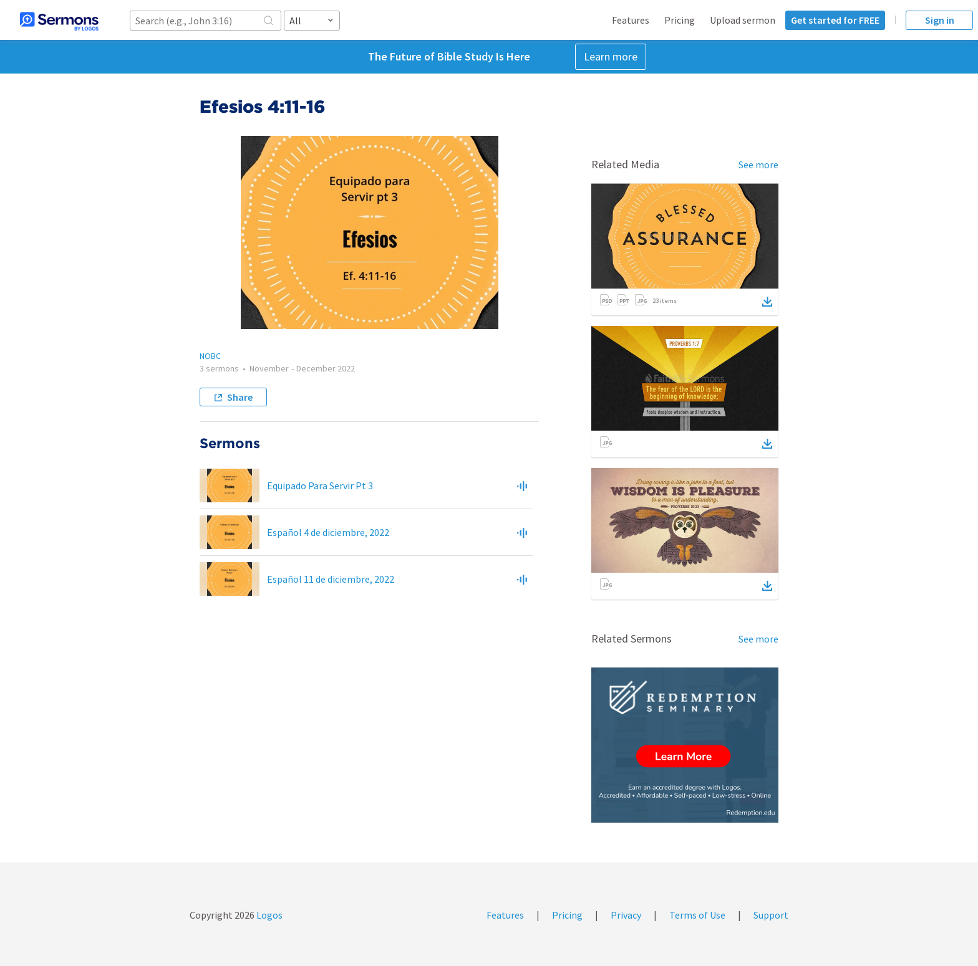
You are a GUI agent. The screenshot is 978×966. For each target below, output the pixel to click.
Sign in (939, 20)
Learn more (610, 56)
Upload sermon (742, 20)
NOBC (210, 355)
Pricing (679, 20)
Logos (268, 915)
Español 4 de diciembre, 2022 (328, 532)
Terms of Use (697, 915)
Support (770, 915)
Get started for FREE (835, 20)
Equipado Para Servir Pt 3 (320, 485)
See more (758, 164)
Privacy (626, 915)
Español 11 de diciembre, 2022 (330, 579)
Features (630, 20)
